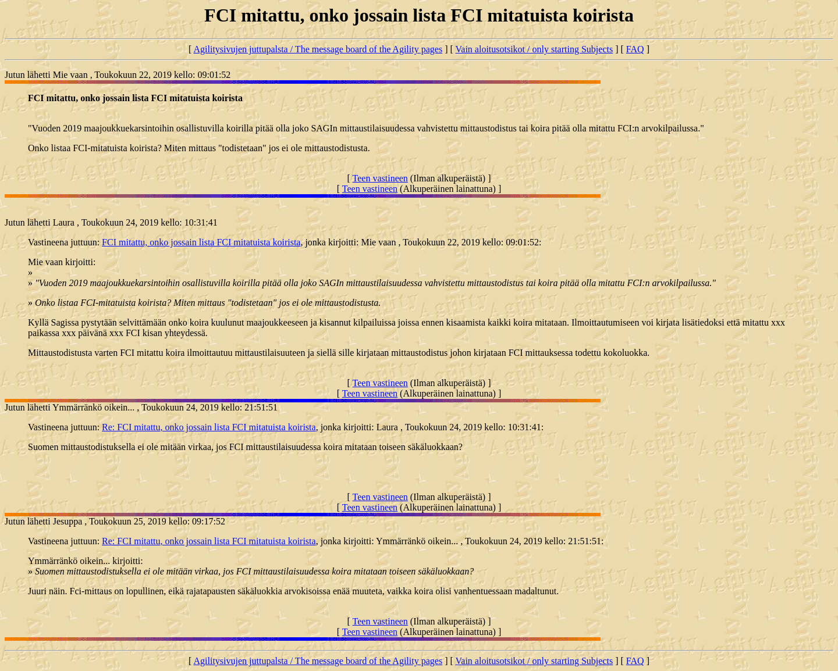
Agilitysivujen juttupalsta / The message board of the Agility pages (317, 49)
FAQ (635, 49)
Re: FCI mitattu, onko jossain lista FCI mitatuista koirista (209, 427)
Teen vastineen (380, 178)
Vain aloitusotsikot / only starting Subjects (534, 49)
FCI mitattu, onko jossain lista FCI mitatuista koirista (201, 242)
